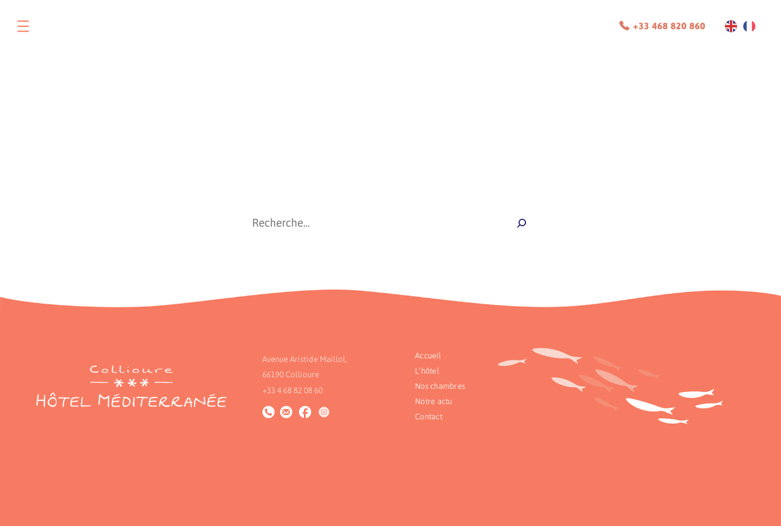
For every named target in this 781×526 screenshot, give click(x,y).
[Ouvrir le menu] (23, 26)
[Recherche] (521, 223)
